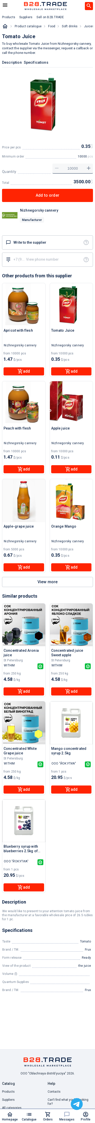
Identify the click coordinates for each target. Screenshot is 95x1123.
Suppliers (8, 1100)
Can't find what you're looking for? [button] (68, 1102)
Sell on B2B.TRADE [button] (50, 17)
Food (51, 26)
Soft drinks (70, 26)
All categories (12, 1108)
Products (8, 1091)
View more (47, 581)
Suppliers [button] (25, 17)
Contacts (54, 1091)
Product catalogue (28, 26)
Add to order (47, 195)
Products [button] (8, 17)
